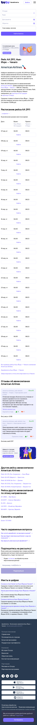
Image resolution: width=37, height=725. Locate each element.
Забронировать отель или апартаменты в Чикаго (18, 374)
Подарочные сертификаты (11, 643)
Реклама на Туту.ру (8, 666)
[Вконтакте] (7, 675)
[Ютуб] (11, 675)
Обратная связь (7, 656)
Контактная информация (10, 659)
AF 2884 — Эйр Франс (8, 497)
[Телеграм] (3, 675)
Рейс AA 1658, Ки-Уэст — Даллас (12, 480)
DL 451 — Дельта (6, 503)
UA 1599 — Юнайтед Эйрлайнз (11, 506)
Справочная (6, 634)
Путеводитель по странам (11, 637)
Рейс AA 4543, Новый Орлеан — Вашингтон (16, 487)
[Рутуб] (16, 675)
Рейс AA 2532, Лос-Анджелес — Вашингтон (16, 483)
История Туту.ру (7, 650)
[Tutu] (5, 2)
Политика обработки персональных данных (9, 706)
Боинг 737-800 (6, 520)
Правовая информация (27, 707)
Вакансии (5, 653)
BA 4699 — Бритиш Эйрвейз (10, 509)
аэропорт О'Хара (8, 95)
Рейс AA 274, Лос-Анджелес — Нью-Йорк (15, 474)
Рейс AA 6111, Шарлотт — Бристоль (12, 477)
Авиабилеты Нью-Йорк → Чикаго (12, 370)
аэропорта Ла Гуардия (19, 93)
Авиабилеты (5, 624)
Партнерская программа (10, 669)
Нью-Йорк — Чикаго (8, 87)
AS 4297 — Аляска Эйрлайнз (10, 500)
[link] (7, 53)
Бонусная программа (9, 640)
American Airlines (7, 85)
